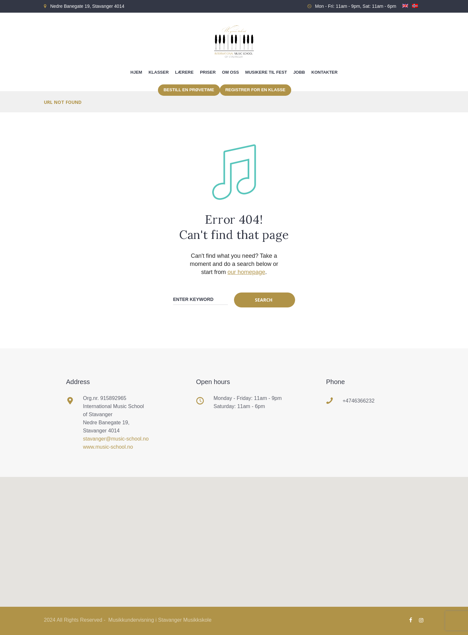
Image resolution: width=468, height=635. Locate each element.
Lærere (184, 72)
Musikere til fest (266, 72)
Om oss (230, 72)
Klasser (159, 72)
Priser (207, 72)
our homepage (246, 272)
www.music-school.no (108, 447)
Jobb (299, 72)
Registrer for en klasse (255, 89)
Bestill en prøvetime (188, 89)
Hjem (136, 72)
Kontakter (324, 72)
